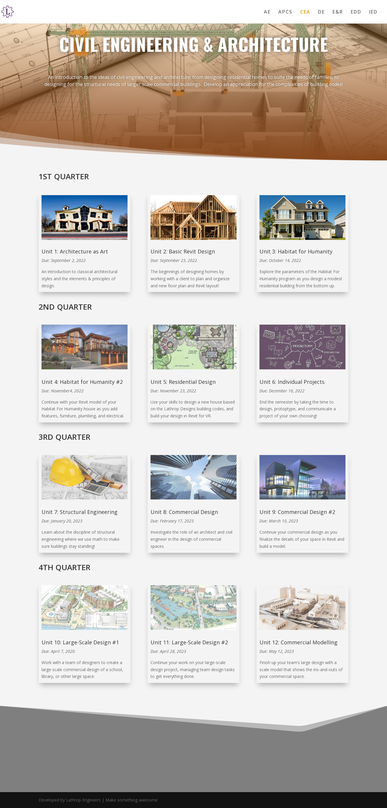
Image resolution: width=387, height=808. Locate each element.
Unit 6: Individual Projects (292, 381)
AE (267, 12)
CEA (305, 12)
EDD (356, 12)
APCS (285, 12)
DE (321, 12)
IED (373, 12)
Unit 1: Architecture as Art (75, 251)
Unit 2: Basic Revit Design (182, 251)
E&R (338, 12)
